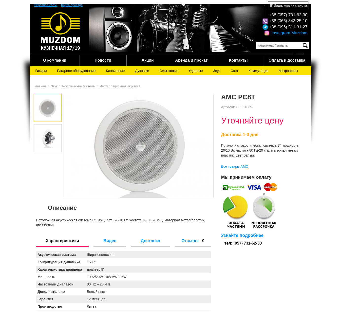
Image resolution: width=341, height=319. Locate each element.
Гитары (41, 71)
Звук (216, 71)
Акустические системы (78, 86)
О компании (54, 60)
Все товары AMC (234, 166)
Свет (234, 71)
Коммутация (258, 71)
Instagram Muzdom (285, 33)
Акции (148, 60)
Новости (103, 60)
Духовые (142, 71)
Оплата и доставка (286, 60)
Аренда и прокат (191, 60)
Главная (40, 86)
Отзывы (193, 240)
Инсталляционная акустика (120, 86)
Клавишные (115, 71)
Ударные (196, 71)
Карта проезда (72, 5)
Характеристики (62, 240)
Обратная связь (45, 5)
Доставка (150, 240)
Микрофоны (288, 71)
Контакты (238, 60)
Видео (109, 240)
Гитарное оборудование (76, 71)
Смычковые (168, 71)
